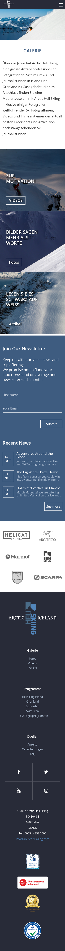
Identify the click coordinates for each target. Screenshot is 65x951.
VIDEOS (16, 200)
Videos (32, 663)
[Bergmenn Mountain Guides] (47, 556)
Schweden (32, 706)
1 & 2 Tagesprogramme (32, 716)
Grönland (32, 701)
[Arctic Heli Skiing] (8, 4)
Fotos (14, 262)
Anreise (32, 744)
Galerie (32, 650)
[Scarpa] (48, 577)
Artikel (15, 323)
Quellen (32, 736)
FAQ (32, 754)
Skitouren (32, 711)
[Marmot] (17, 556)
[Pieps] (17, 577)
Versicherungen (32, 749)
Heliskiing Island (32, 697)
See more (53, 506)
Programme (32, 689)
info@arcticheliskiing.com (32, 839)
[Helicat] (17, 535)
